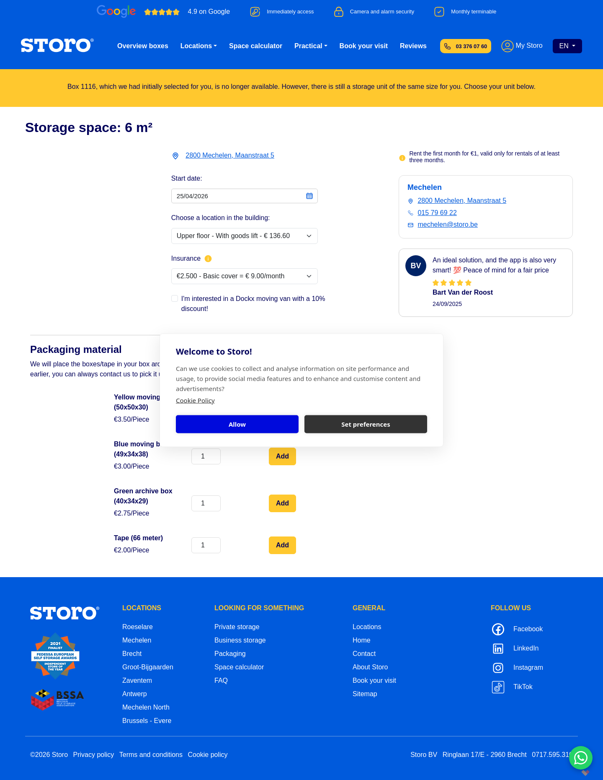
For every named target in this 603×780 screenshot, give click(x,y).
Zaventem (137, 680)
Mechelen (136, 640)
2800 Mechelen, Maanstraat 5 (230, 155)
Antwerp (134, 693)
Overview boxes (142, 45)
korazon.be (572, 772)
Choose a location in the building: (220, 217)
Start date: (186, 178)
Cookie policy (207, 754)
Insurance (191, 258)
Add (282, 456)
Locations (196, 45)
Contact (364, 653)
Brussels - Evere (146, 720)
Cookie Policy (195, 400)
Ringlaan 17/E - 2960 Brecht (485, 754)
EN (565, 45)
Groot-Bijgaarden (147, 667)
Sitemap (365, 693)
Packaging (230, 653)
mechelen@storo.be (447, 224)
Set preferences (365, 424)
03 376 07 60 (471, 46)
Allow (237, 424)
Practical (308, 45)
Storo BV (423, 754)
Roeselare (137, 626)
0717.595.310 (552, 754)
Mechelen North (146, 707)
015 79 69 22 (436, 212)
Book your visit (364, 45)
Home (362, 640)
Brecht (132, 653)
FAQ (221, 680)
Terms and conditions (151, 754)
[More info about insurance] (208, 258)
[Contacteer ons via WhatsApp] (581, 758)
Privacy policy (93, 754)
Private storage (237, 626)
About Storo (370, 667)
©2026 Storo (49, 754)
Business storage (240, 640)
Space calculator (255, 45)
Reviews (413, 45)
